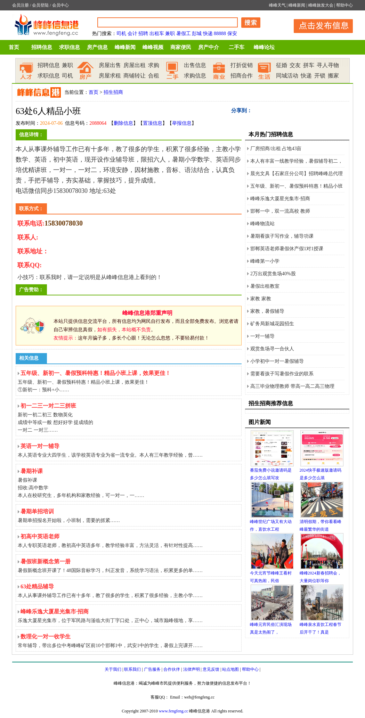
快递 (208, 33)
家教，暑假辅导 (267, 311)
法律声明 (191, 669)
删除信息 (123, 123)
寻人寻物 (328, 65)
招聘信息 (41, 47)
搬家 (333, 76)
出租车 (156, 33)
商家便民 (180, 47)
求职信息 (69, 47)
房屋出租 (134, 65)
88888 (220, 33)
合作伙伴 (171, 669)
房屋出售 (110, 65)
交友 (295, 65)
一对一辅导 (262, 336)
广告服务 (152, 669)
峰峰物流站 (262, 223)
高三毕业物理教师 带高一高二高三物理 (292, 386)
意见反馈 (211, 669)
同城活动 (287, 76)
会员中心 (60, 5)
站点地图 (230, 669)
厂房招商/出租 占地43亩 (275, 148)
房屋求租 (110, 76)
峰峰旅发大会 (320, 5)
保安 (232, 33)
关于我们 (113, 669)
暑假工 (183, 33)
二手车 (236, 47)
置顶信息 (152, 123)
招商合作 (241, 76)
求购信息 (195, 76)
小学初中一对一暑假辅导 (277, 361)
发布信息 (320, 25)
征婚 (281, 65)
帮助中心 (344, 5)
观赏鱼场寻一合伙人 (272, 348)
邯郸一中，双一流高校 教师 (280, 211)
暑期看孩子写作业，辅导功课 (282, 236)
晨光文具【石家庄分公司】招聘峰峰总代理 (296, 173)
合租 (153, 76)
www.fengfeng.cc (173, 711)
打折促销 (241, 65)
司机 (121, 33)
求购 (153, 65)
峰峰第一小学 (264, 261)
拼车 (308, 65)
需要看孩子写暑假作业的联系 (282, 373)
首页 (14, 47)
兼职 (170, 33)
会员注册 (20, 5)
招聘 (143, 33)
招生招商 (113, 92)
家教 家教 (260, 298)
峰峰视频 (153, 47)
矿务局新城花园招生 (272, 323)
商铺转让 (134, 76)
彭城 (197, 33)
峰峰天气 (277, 5)
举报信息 (182, 123)
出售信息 (195, 65)
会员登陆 (40, 5)
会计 (132, 33)
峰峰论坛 (264, 47)
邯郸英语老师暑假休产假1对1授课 (286, 248)
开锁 (319, 76)
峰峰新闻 (297, 5)
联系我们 (132, 669)
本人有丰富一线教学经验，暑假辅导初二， (296, 161)
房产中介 (208, 47)
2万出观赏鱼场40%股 (273, 273)
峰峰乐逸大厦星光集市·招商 (280, 198)
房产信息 (97, 47)
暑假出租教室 (264, 286)
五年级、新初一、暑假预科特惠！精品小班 (296, 186)
